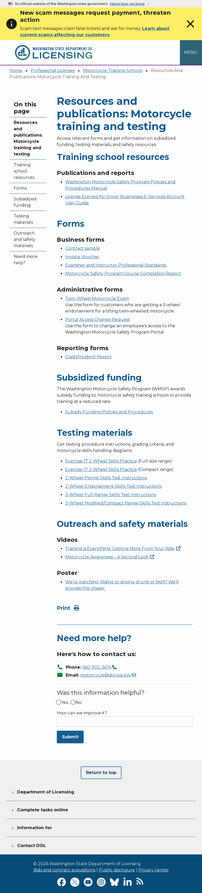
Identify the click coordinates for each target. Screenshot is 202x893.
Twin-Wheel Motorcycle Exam (97, 298)
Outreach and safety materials (24, 239)
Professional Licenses (53, 70)
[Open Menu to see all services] (191, 52)
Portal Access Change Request (97, 319)
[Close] (190, 28)
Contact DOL (28, 845)
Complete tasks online (39, 809)
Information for (31, 827)
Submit (70, 736)
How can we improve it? (82, 713)
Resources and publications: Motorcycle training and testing (28, 138)
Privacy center (153, 870)
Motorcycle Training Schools (113, 70)
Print (68, 608)
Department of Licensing (42, 791)
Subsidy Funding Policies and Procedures (109, 411)
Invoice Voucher (82, 256)
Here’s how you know (127, 4)
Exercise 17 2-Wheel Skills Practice (101, 461)
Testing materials (23, 219)
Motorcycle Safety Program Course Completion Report (123, 273)
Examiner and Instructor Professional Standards (115, 265)
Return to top (101, 772)
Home (15, 70)
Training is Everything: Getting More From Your (122, 548)
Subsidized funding (25, 202)
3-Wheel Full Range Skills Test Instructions (110, 494)
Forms (20, 188)
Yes (64, 702)
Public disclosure (117, 870)
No (79, 702)
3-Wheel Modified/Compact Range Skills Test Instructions (125, 503)
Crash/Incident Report (88, 356)
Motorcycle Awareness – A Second (109, 556)
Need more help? (26, 259)
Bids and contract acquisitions (64, 870)
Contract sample (82, 248)
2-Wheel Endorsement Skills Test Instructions (113, 486)
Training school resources (24, 171)
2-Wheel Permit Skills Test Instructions (106, 477)
